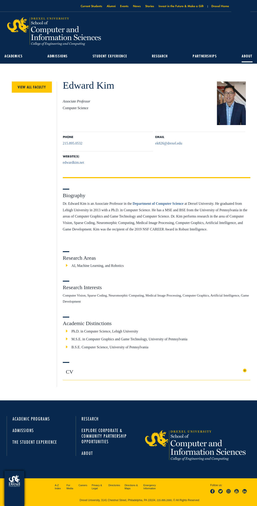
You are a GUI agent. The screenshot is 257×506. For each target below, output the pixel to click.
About (247, 56)
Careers (83, 485)
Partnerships (205, 56)
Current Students (91, 6)
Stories (149, 6)
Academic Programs (31, 419)
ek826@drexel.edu (168, 143)
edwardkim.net (73, 162)
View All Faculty (32, 87)
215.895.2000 (164, 500)
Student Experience (110, 56)
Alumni (111, 6)
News (137, 6)
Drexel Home (220, 6)
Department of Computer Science (158, 203)
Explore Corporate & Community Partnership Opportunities (104, 436)
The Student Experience (34, 442)
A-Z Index (58, 487)
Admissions (57, 56)
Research (160, 56)
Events (124, 6)
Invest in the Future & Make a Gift (181, 6)
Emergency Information (149, 487)
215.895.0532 (72, 143)
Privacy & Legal (97, 487)
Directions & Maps (131, 487)
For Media (70, 487)
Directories (114, 485)
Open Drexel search (240, 7)
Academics (13, 56)
